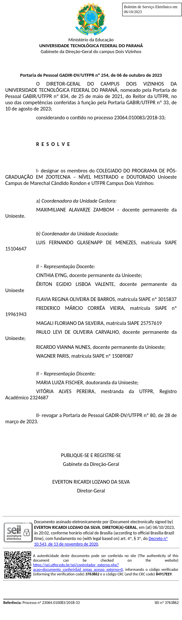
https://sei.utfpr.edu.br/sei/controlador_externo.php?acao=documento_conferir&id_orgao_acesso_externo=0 (78, 567)
